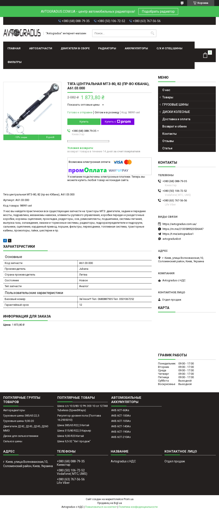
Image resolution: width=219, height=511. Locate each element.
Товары (167, 97)
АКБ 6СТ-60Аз (120, 410)
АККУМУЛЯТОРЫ (136, 48)
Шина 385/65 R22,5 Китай (73, 425)
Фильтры (14, 62)
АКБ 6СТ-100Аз (121, 415)
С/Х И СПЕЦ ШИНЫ (169, 48)
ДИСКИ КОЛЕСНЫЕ (176, 112)
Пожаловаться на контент (101, 506)
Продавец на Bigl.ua (109, 503)
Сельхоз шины (12, 441)
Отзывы (168, 141)
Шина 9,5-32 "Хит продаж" (74, 441)
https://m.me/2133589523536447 (183, 229)
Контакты (169, 133)
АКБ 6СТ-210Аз (121, 437)
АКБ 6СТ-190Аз (121, 431)
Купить (84, 121)
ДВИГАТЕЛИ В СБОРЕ (75, 48)
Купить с (118, 122)
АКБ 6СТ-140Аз (121, 426)
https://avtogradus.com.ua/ (180, 224)
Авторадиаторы (14, 410)
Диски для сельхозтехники (20, 436)
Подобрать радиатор (158, 11)
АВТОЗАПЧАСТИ (40, 48)
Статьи (167, 148)
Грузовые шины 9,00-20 (18, 421)
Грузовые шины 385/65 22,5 (21, 415)
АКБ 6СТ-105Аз (121, 421)
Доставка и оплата (176, 119)
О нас (166, 90)
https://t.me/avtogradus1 (178, 233)
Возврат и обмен (174, 126)
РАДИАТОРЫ (107, 48)
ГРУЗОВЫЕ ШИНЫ (175, 104)
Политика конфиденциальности (138, 506)
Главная (14, 48)
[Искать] (152, 33)
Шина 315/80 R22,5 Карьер (74, 430)
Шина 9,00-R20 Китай (70, 436)
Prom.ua (128, 499)
